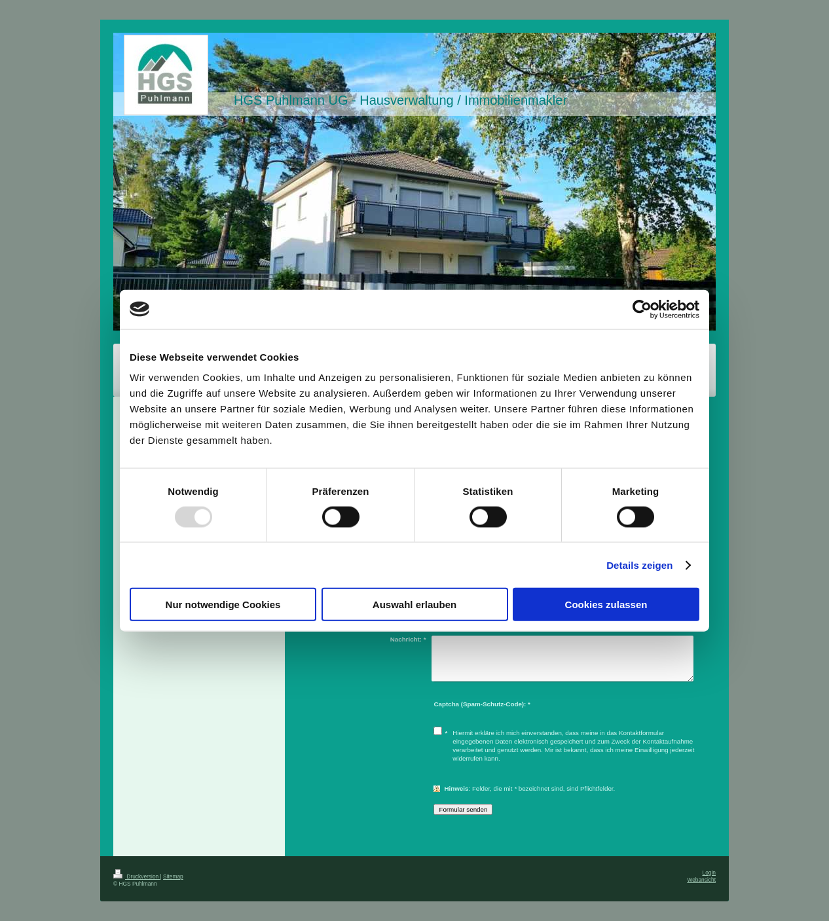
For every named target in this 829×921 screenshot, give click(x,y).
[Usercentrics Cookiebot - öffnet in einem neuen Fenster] (642, 309)
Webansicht (701, 879)
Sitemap (173, 876)
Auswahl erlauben (414, 604)
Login (709, 872)
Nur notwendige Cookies (223, 604)
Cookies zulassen (606, 604)
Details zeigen (639, 564)
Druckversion (136, 876)
